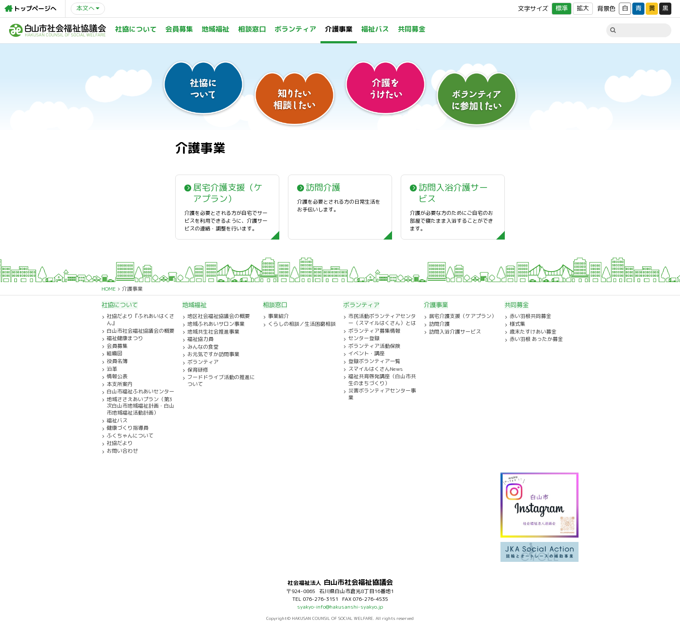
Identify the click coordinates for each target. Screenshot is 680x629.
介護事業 (339, 29)
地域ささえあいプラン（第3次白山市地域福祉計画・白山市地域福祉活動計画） (140, 406)
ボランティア (295, 29)
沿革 (112, 369)
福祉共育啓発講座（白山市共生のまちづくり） (382, 379)
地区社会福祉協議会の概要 (218, 316)
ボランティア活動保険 (374, 346)
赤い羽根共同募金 (530, 316)
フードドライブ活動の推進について (221, 380)
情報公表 (117, 376)
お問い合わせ (122, 450)
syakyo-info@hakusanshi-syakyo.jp (340, 606)
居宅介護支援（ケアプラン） (463, 316)
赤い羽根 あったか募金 (536, 339)
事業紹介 (278, 316)
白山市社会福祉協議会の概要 (140, 330)
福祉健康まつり (125, 338)
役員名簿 (117, 361)
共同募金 (411, 29)
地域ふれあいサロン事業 (216, 324)
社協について (136, 29)
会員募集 (179, 29)
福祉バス (375, 29)
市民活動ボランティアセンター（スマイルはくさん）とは (382, 319)
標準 (562, 8)
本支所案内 (120, 384)
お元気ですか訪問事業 (213, 354)
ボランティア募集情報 (374, 330)
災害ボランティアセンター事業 (382, 394)
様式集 (517, 324)
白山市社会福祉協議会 (57, 30)
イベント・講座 (366, 353)
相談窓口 (252, 29)
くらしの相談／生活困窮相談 (302, 324)
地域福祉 (215, 29)
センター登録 (363, 338)
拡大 (583, 8)
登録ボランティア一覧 (374, 361)
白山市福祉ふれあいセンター (140, 391)
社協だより (120, 443)
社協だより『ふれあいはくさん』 (140, 319)
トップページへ (35, 8)
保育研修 (197, 369)
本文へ (85, 8)
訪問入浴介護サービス (455, 331)
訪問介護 (439, 324)
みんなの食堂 (203, 347)
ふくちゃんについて (130, 435)
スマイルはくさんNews (375, 369)
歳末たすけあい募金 (533, 331)
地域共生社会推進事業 (213, 331)
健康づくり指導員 (127, 428)
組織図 (114, 353)
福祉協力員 (200, 339)
